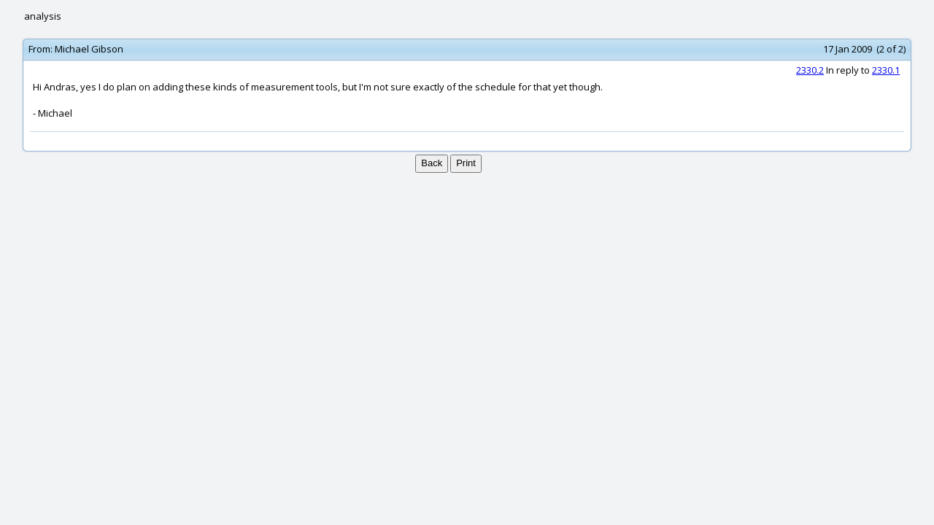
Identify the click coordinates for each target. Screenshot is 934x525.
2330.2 (810, 70)
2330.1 (886, 70)
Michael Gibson (89, 48)
